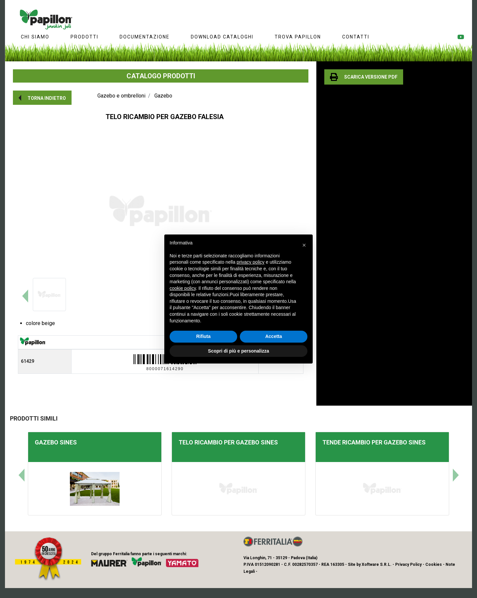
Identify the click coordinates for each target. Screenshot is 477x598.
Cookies (433, 564)
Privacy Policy (408, 564)
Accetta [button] (273, 336)
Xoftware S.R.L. (377, 564)
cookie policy (183, 288)
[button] (42, 98)
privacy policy (250, 262)
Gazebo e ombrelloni (121, 96)
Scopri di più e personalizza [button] (238, 351)
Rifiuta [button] (203, 336)
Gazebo (163, 96)
